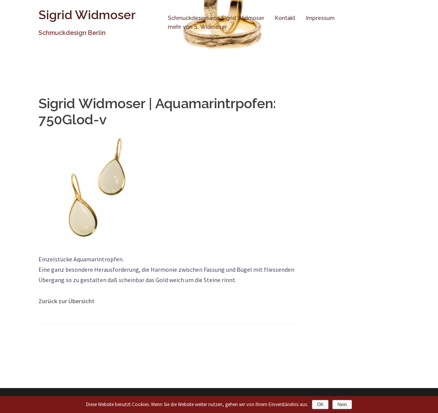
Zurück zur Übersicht (66, 301)
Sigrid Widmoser (87, 15)
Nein (342, 404)
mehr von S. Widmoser (197, 27)
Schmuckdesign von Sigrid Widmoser (216, 18)
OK (320, 404)
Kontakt (285, 18)
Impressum (320, 18)
